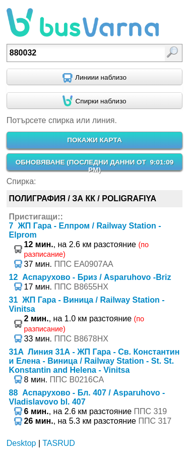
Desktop (21, 443)
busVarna (83, 22)
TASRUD (58, 443)
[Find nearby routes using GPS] (94, 77)
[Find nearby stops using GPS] (94, 101)
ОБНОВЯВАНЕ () (95, 166)
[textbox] (83, 53)
